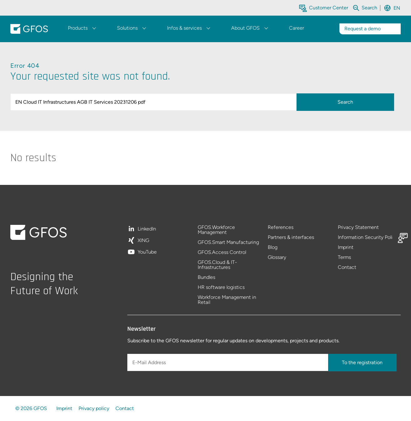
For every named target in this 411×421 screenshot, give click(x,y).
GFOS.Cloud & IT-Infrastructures (217, 265)
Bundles (206, 277)
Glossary (277, 257)
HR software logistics (221, 287)
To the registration (362, 362)
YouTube (147, 252)
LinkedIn (147, 229)
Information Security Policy (368, 237)
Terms (344, 257)
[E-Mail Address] (228, 362)
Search (345, 102)
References (280, 227)
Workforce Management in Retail (227, 300)
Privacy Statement (358, 227)
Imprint (345, 247)
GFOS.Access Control (222, 252)
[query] (154, 102)
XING (143, 240)
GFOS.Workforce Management (216, 230)
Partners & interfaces (291, 237)
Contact (347, 267)
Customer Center (328, 8)
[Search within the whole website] (369, 7)
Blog (272, 247)
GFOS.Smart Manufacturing (228, 242)
